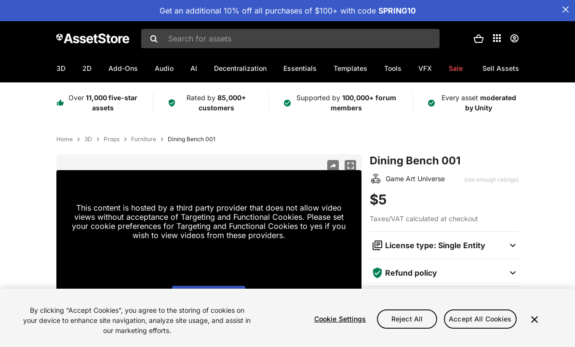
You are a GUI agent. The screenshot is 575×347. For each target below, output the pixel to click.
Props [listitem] (112, 139)
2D (87, 68)
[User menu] (514, 38)
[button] (478, 38)
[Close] (534, 319)
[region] (287, 318)
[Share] (333, 166)
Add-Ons (123, 68)
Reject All (407, 319)
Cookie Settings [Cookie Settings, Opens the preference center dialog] (340, 319)
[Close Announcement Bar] (565, 9)
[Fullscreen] (350, 166)
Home (64, 139)
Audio (164, 68)
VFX (425, 68)
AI (193, 68)
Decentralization (240, 68)
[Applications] (497, 38)
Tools (392, 68)
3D (61, 68)
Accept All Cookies (480, 319)
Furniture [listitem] (143, 139)
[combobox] (290, 38)
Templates (350, 68)
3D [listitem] (88, 139)
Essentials (300, 68)
